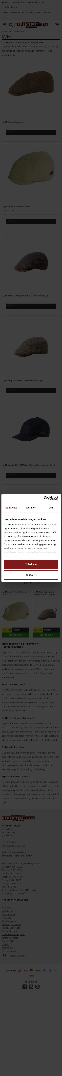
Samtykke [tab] (11, 507)
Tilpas (31, 574)
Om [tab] (51, 507)
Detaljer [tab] (31, 507)
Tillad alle (31, 564)
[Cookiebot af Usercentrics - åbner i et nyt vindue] (44, 498)
